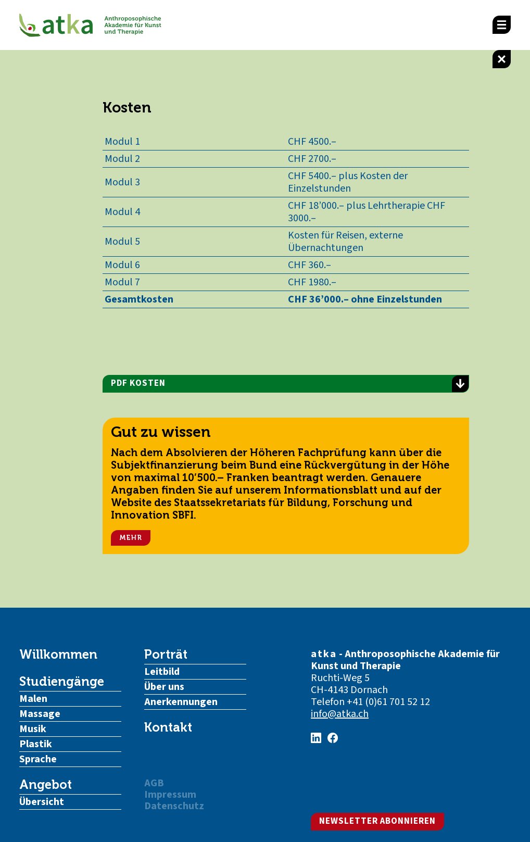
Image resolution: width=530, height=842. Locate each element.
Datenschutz (174, 806)
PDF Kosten (290, 383)
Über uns (164, 687)
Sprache (38, 759)
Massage (39, 714)
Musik (32, 729)
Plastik (35, 744)
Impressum (170, 794)
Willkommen (58, 654)
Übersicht (41, 802)
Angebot (45, 784)
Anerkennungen (181, 702)
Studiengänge (61, 681)
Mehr (130, 538)
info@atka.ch (340, 714)
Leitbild (162, 671)
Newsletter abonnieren (377, 821)
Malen (33, 699)
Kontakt (168, 727)
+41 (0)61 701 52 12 (388, 702)
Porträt (165, 654)
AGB (154, 783)
